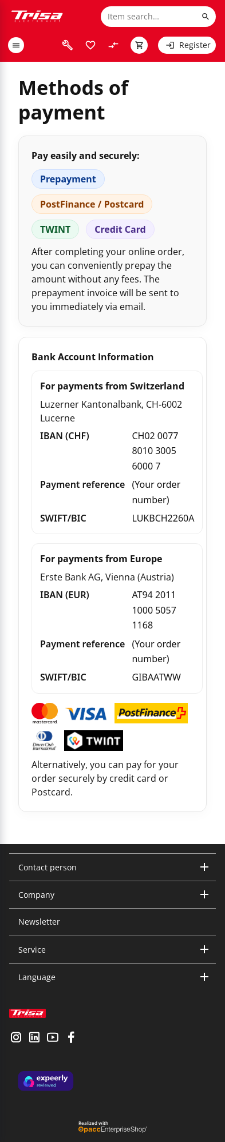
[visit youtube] (53, 1038)
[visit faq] (67, 45)
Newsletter (39, 921)
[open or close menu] (16, 45)
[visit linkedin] (34, 1038)
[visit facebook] (71, 1038)
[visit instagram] (16, 1038)
